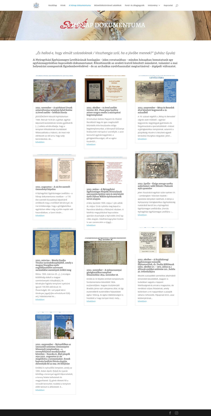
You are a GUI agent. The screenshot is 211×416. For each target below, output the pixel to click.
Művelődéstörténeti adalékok (107, 5)
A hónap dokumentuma (80, 5)
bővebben (40, 142)
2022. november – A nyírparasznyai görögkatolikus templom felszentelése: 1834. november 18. (104, 272)
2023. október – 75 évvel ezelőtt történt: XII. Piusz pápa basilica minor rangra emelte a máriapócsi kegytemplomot (104, 111)
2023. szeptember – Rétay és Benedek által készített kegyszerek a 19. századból (156, 110)
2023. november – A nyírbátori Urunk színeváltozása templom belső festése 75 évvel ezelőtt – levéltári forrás (54, 110)
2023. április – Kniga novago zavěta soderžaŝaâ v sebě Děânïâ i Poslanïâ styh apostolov (155, 186)
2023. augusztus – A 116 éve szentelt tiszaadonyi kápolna (53, 188)
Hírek (62, 5)
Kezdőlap (52, 5)
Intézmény (153, 5)
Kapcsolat (168, 5)
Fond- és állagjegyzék (134, 5)
